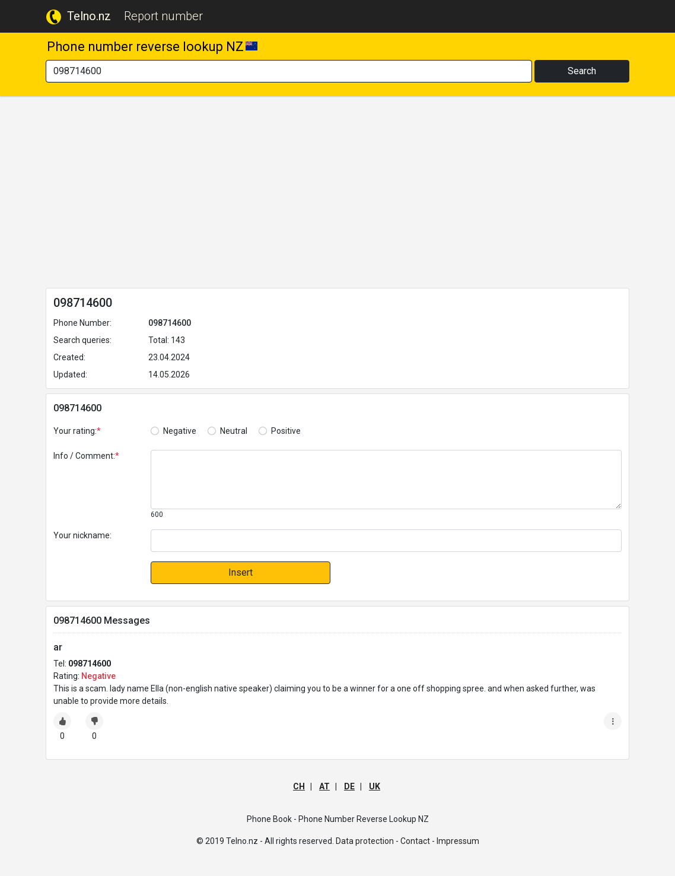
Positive (286, 431)
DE (349, 786)
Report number (163, 16)
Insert (240, 572)
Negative (179, 431)
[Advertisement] (337, 194)
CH (299, 786)
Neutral (233, 431)
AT (324, 786)
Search (582, 71)
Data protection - (367, 841)
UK (374, 786)
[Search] (289, 71)
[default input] (386, 540)
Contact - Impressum (439, 841)
